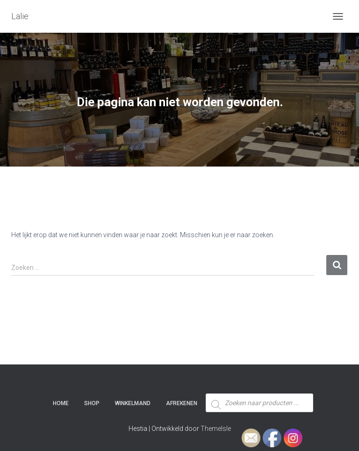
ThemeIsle (216, 428)
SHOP (92, 403)
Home (61, 403)
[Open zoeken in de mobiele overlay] (259, 385)
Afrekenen (181, 403)
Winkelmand (133, 403)
